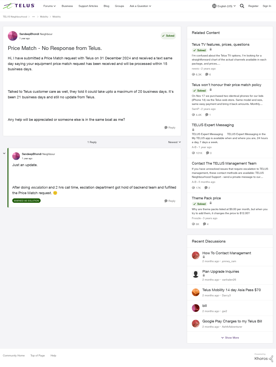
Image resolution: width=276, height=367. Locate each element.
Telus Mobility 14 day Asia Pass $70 (231, 290)
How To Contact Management (226, 253)
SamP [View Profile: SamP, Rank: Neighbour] (195, 108)
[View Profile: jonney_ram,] (196, 255)
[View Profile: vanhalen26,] (196, 274)
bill (204, 305)
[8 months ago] (206, 182)
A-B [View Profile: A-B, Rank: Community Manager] (194, 147)
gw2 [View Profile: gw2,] (224, 310)
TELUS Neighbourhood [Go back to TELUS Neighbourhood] (15, 16)
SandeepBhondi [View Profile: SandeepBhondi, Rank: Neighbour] (29, 34)
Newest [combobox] (174, 142)
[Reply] (170, 127)
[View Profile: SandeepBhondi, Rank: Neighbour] (12, 36)
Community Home (14, 355)
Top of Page (37, 355)
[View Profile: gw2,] (196, 308)
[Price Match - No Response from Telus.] (27, 158)
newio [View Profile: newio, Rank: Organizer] (195, 68)
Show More (230, 337)
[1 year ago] (204, 147)
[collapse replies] (4, 153)
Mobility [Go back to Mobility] (44, 16)
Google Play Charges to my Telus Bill (232, 321)
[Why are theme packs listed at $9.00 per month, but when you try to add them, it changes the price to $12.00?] (230, 211)
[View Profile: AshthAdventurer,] (196, 323)
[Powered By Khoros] (264, 357)
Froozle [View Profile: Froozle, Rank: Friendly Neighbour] (196, 218)
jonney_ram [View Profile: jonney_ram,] (229, 261)
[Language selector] (223, 6)
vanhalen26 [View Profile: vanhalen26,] (229, 279)
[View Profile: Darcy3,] (196, 292)
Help (53, 355)
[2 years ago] (208, 68)
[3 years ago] (209, 218)
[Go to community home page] (19, 6)
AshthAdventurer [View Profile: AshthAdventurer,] (232, 326)
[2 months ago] (210, 261)
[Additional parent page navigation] (33, 16)
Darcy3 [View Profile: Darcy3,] (226, 295)
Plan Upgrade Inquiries (220, 271)
